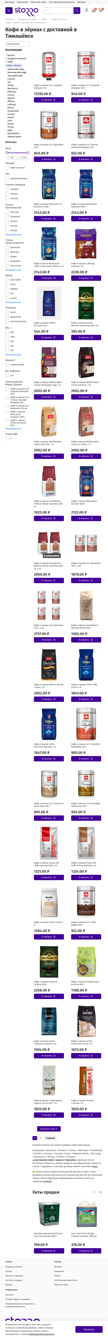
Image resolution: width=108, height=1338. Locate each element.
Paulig (10, 85)
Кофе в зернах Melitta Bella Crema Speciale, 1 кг (48, 443)
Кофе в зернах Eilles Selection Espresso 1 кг (45, 745)
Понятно (89, 1329)
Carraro (11, 95)
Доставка (9, 2)
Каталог (11, 55)
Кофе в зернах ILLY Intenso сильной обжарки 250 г (84, 146)
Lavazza (11, 79)
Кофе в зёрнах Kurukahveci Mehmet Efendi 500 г (84, 626)
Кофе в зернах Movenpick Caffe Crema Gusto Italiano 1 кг (49, 264)
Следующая (50, 1138)
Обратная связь (38, 2)
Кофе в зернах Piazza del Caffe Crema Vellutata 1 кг (83, 864)
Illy (9, 82)
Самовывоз (22, 2)
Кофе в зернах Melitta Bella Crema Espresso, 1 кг (85, 383)
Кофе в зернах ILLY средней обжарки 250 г (85, 86)
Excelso (11, 114)
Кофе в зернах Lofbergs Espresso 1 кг (83, 264)
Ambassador (13, 133)
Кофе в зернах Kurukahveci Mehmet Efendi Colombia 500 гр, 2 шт (48, 566)
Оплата (57, 1276)
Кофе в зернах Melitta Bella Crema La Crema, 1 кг (85, 443)
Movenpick (12, 88)
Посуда (8, 1271)
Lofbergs (11, 104)
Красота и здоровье (14, 1276)
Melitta (10, 101)
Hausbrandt (13, 111)
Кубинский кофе (15, 69)
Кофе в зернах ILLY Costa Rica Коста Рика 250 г (49, 804)
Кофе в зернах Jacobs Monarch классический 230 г (85, 324)
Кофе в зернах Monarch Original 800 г (45, 983)
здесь (95, 1166)
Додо (9, 130)
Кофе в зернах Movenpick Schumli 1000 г (84, 502)
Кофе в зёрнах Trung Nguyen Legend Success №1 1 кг (48, 1101)
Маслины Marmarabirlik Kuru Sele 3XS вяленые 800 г (48, 1234)
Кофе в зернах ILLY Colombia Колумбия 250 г (85, 745)
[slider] (7, 153)
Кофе (44, 19)
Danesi (10, 117)
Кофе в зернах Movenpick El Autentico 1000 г (48, 205)
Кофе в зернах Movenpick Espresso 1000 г (84, 205)
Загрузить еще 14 (49, 1129)
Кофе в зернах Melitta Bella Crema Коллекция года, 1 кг (48, 383)
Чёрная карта (14, 136)
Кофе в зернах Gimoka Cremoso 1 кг (82, 1101)
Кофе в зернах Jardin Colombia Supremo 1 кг (45, 1042)
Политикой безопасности (41, 1334)
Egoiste (11, 98)
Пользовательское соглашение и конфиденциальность (20, 1305)
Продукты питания (27, 19)
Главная (9, 19)
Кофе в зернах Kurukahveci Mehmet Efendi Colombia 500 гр (48, 504)
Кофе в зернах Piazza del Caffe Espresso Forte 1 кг (46, 864)
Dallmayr (11, 91)
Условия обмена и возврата (17, 1299)
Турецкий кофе (15, 75)
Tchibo (10, 127)
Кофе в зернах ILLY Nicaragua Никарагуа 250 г (86, 804)
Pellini (10, 107)
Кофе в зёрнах (59, 19)
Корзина (81, 2)
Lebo (9, 120)
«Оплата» (47, 1181)
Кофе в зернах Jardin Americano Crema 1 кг (81, 1042)
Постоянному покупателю (62, 2)
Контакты (9, 1295)
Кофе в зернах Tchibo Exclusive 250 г (45, 324)
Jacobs (10, 123)
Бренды (8, 1285)
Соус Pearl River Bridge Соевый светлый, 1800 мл (84, 1234)
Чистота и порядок (13, 1280)
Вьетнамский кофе (16, 72)
